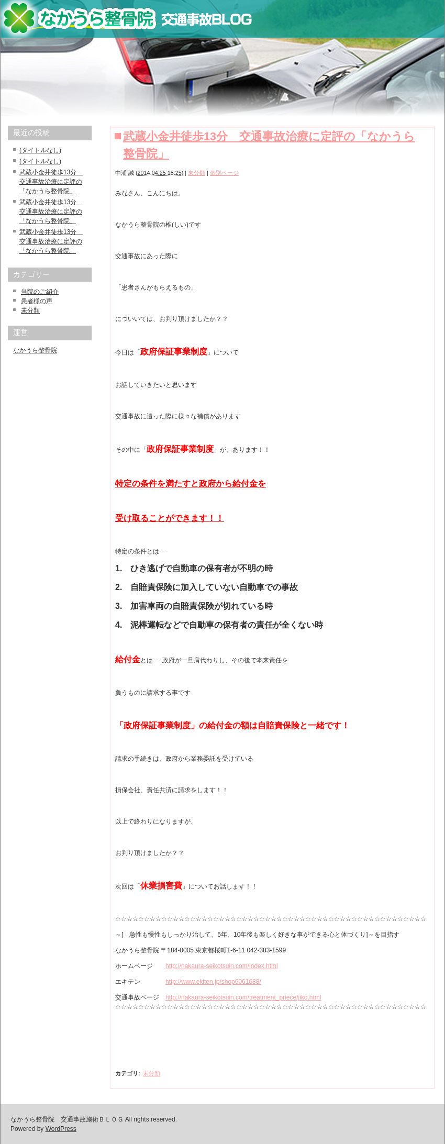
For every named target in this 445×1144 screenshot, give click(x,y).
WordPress (61, 1128)
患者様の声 (36, 301)
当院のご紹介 (40, 291)
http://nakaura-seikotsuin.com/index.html (221, 966)
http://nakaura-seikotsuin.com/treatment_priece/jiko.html (243, 997)
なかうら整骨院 (35, 350)
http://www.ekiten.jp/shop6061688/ (213, 981)
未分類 (196, 173)
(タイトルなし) (40, 150)
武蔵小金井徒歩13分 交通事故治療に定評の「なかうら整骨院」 (51, 182)
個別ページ (224, 173)
